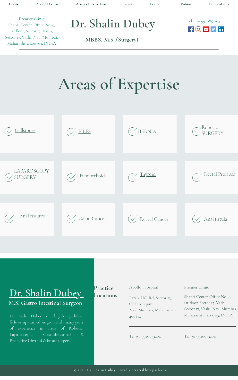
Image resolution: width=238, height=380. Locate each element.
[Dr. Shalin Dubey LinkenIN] (221, 29)
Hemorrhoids (92, 176)
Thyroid (148, 174)
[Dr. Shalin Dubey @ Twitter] (213, 29)
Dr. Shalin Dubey (114, 23)
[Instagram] (198, 29)
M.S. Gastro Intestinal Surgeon (45, 302)
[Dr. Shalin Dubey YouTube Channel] (206, 29)
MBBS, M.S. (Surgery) (111, 39)
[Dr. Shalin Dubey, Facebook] (191, 29)
